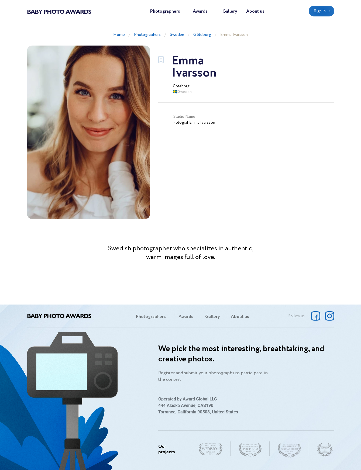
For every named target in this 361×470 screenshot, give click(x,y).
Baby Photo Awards (59, 11)
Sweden (177, 35)
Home (119, 35)
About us (255, 11)
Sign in (320, 11)
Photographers (165, 11)
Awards (200, 11)
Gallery (229, 11)
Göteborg (202, 35)
